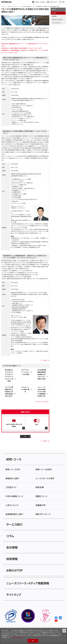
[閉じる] (64, 631)
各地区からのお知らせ (57, 19)
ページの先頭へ (43, 360)
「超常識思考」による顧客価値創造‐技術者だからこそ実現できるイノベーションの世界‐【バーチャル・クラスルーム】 (25, 257)
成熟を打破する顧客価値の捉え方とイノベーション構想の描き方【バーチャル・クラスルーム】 (25, 59)
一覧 (25, 436)
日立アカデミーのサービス (13, 6)
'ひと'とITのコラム (56, 23)
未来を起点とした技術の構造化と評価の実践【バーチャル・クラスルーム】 (20, 48)
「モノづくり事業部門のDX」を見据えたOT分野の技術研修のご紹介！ (25, 10)
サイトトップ (3, 6)
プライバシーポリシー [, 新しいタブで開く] (17, 637)
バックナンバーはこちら (41, 401)
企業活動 (54, 16)
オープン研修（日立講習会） (25, 6)
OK (33, 640)
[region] (33, 636)
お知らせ (54, 9)
